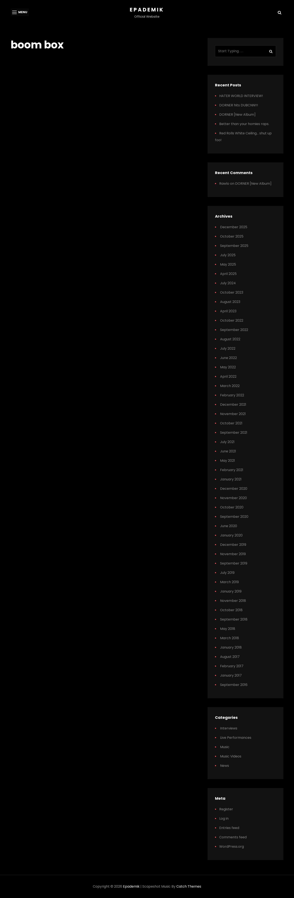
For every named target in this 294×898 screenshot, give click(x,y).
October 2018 (231, 610)
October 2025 (231, 236)
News (224, 765)
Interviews (228, 728)
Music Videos (230, 756)
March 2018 (229, 638)
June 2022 (228, 357)
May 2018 (227, 628)
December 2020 (233, 488)
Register (226, 809)
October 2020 (231, 507)
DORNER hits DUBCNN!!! (238, 105)
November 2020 (233, 497)
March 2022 (230, 385)
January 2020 (231, 535)
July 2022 (227, 348)
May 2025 (228, 264)
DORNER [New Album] (237, 114)
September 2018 (233, 619)
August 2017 (230, 656)
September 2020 (234, 516)
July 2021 (227, 441)
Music (224, 747)
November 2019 (233, 554)
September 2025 (234, 245)
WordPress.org (231, 846)
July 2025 (228, 255)
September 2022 (234, 329)
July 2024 (228, 283)
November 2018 (233, 600)
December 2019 (233, 544)
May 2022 (228, 367)
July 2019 (227, 572)
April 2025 (228, 273)
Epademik (147, 9)
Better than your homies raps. (244, 123)
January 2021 (231, 479)
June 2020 (228, 526)
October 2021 (231, 423)
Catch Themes (188, 886)
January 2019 (231, 591)
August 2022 (230, 339)
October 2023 (231, 292)
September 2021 (233, 432)
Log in (224, 818)
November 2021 (233, 413)
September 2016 (233, 684)
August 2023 (230, 301)
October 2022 (231, 320)
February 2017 (231, 666)
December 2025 (233, 227)
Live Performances (235, 737)
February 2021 (231, 469)
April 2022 (228, 376)
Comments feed (233, 837)
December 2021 (233, 404)
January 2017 (231, 675)
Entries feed (229, 827)
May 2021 (227, 460)
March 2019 (229, 582)
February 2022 (232, 395)
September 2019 (233, 563)
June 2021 (228, 451)
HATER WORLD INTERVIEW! (241, 95)
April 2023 (228, 311)
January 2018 (231, 647)
